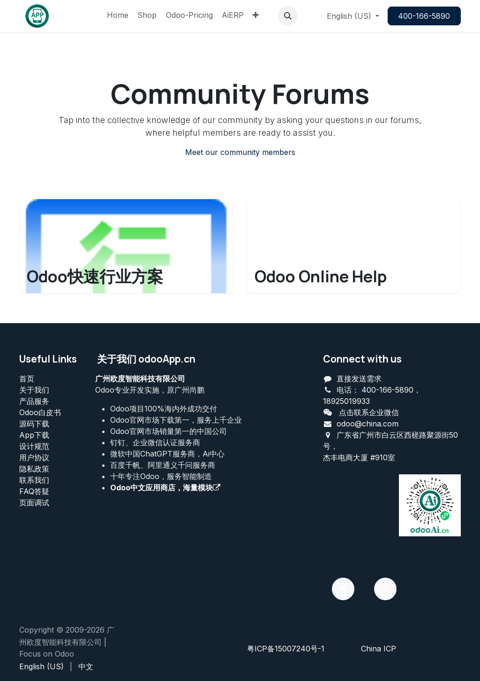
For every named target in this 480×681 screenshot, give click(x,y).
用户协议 (34, 457)
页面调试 (34, 502)
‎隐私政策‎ (34, 468)
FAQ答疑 (34, 491)
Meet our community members (240, 152)
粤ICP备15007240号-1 (285, 648)
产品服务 (34, 401)
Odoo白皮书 (40, 412)
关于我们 (34, 390)
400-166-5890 (424, 16)
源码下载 (34, 423)
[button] (288, 16)
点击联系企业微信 (369, 412)
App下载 (34, 435)
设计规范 (34, 446)
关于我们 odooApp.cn (146, 358)
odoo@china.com (367, 423)
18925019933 (346, 401)
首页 (26, 378)
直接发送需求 (359, 378)
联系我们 (34, 480)
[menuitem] (117, 16)
